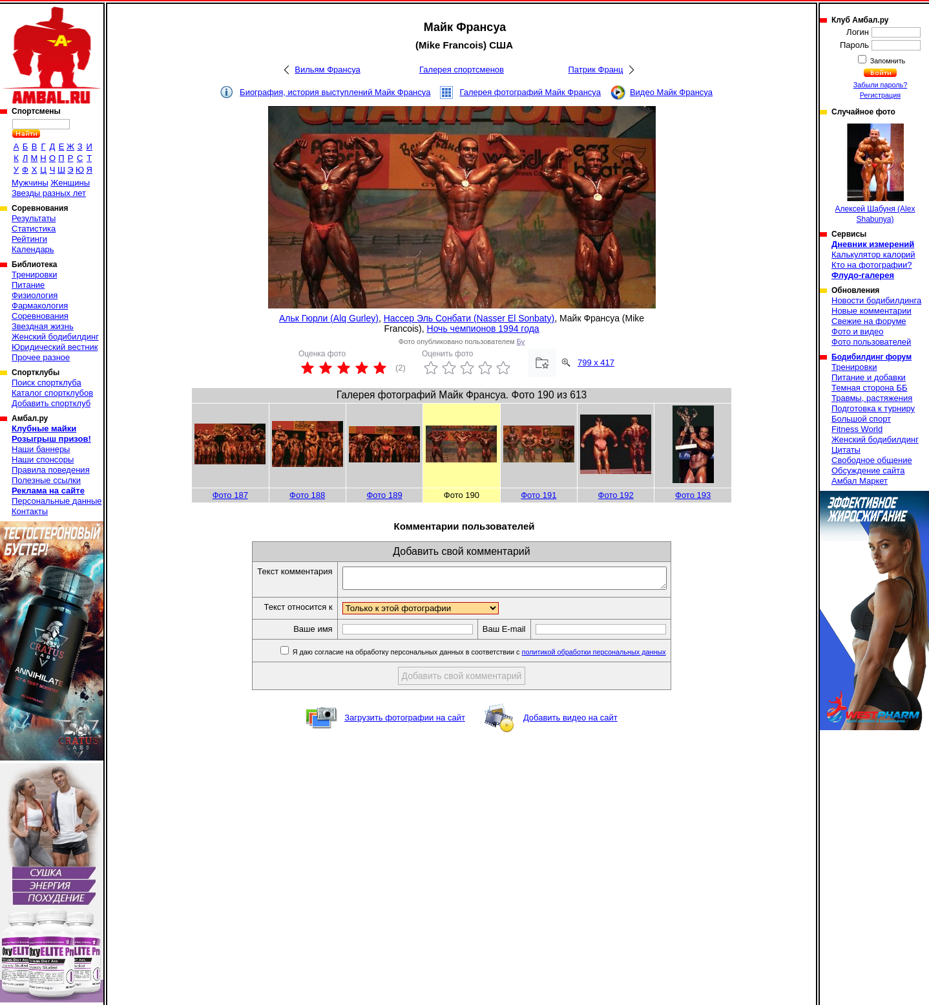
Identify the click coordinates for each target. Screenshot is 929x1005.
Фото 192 (616, 495)
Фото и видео (857, 331)
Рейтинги (29, 239)
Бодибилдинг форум (871, 357)
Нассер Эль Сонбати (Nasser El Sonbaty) (469, 318)
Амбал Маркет (859, 481)
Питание (28, 285)
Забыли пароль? (880, 85)
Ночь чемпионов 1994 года (483, 328)
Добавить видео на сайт (570, 721)
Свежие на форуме (868, 321)
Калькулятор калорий (873, 254)
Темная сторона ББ (869, 388)
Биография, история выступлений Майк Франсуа (335, 92)
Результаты (34, 218)
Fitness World (856, 429)
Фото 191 (538, 495)
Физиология (34, 295)
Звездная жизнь (43, 326)
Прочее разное (41, 357)
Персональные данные (57, 501)
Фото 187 (230, 495)
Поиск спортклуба (46, 382)
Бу (521, 341)
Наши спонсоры (43, 459)
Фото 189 (384, 495)
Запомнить (887, 61)
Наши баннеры (41, 449)
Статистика (34, 228)
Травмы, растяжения (871, 398)
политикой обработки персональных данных (613, 656)
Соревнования (40, 316)
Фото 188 (307, 495)
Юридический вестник (55, 347)
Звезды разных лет (49, 193)
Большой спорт (861, 419)
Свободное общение (871, 460)
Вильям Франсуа (327, 69)
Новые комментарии (871, 311)
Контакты (30, 511)
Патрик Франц (595, 69)
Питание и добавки (868, 377)
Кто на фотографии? (871, 265)
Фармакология (40, 305)
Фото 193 (693, 495)
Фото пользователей (871, 342)
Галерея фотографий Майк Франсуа (530, 92)
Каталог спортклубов (52, 393)
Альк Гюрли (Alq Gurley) (329, 318)
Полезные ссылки (46, 480)
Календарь (33, 249)
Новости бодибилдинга (876, 300)
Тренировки (34, 274)
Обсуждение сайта (867, 470)
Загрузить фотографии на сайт (404, 721)
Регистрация (880, 95)
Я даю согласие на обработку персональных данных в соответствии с (497, 656)
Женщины (70, 183)
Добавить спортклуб (51, 403)
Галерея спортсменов (461, 69)
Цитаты (846, 450)
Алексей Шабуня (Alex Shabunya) (875, 174)
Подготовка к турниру (873, 408)
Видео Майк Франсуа (671, 92)
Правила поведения (51, 470)
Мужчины (30, 183)
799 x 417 (596, 362)
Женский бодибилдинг (55, 336)
